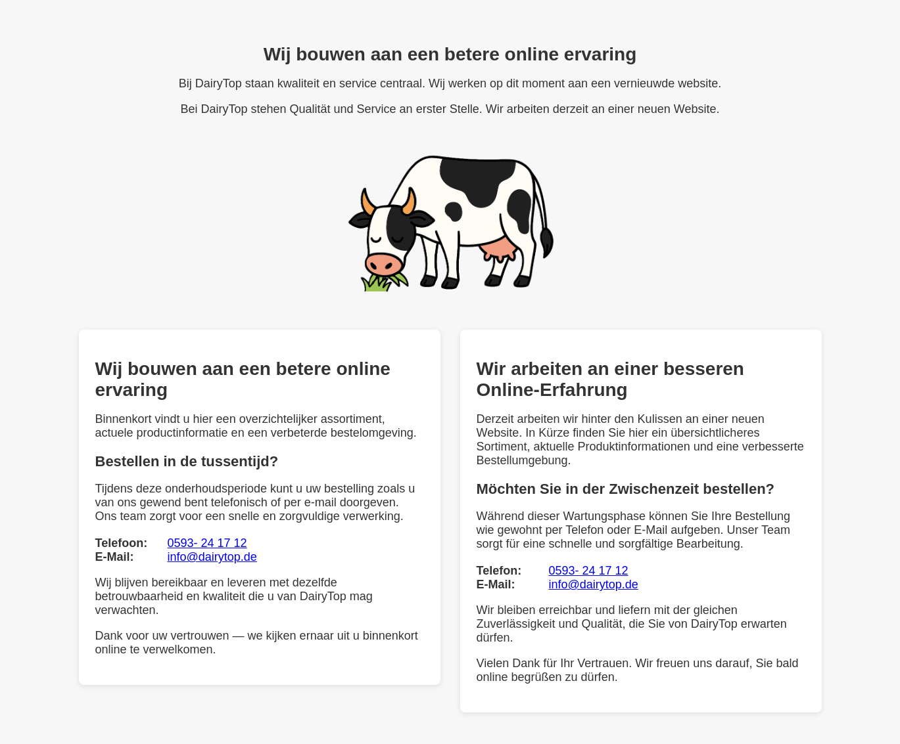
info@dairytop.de (212, 556)
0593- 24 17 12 (207, 543)
